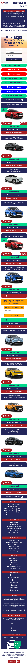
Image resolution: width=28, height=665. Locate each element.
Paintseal (14, 585)
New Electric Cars (14, 540)
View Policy (12, 661)
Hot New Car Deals (14, 504)
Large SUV (14, 531)
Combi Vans (14, 564)
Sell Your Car (14, 587)
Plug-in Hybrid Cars (14, 544)
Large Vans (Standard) (14, 566)
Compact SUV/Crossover (14, 526)
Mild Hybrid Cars (14, 546)
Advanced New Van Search (14, 515)
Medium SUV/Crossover (14, 528)
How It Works (14, 582)
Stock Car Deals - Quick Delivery (14, 509)
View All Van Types (14, 568)
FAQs (14, 580)
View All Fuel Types (14, 551)
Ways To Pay (14, 590)
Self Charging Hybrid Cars (14, 542)
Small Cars (14, 522)
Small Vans (14, 560)
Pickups (14, 562)
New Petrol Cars (14, 548)
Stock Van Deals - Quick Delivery (14, 511)
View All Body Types (14, 533)
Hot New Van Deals (14, 506)
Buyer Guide (14, 575)
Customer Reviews (14, 577)
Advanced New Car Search (14, 513)
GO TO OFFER (14, 126)
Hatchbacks (14, 524)
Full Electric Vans (14, 558)
